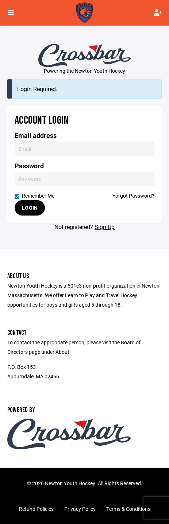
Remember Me (34, 195)
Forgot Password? (133, 195)
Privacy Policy (80, 508)
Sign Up (105, 227)
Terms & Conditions (128, 508)
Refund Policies (36, 508)
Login (30, 207)
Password (29, 166)
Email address (36, 135)
